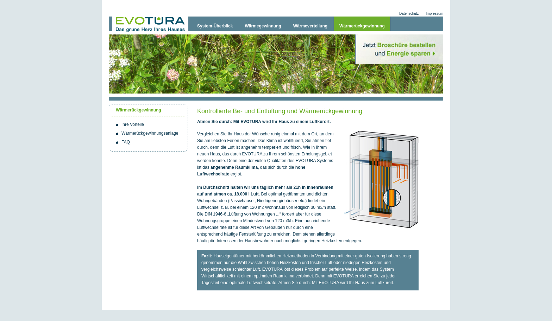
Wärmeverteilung (310, 26)
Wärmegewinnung (263, 26)
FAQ (125, 142)
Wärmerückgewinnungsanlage (149, 133)
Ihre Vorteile (132, 124)
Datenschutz (409, 13)
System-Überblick (215, 26)
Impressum (434, 13)
